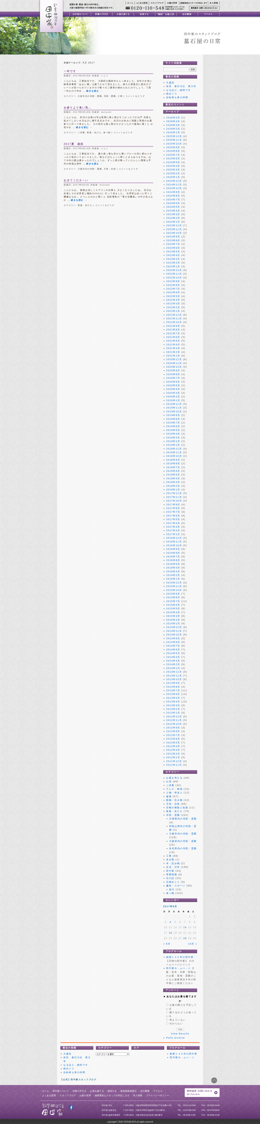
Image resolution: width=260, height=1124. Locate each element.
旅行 (172, 889)
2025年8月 (173, 151)
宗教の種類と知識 (177, 807)
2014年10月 (174, 634)
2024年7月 (173, 199)
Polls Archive (175, 1037)
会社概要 (145, 1091)
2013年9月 (173, 683)
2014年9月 (173, 638)
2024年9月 (173, 192)
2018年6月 (173, 471)
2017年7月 (173, 512)
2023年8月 (173, 240)
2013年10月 (174, 679)
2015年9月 (173, 593)
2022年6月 (173, 292)
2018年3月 (173, 482)
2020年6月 (173, 381)
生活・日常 (173, 867)
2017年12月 (174, 493)
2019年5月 (173, 430)
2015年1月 (173, 623)
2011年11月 (174, 765)
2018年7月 (173, 467)
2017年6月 (173, 515)
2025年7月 (173, 154)
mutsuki (106, 112)
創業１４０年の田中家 (180, 957)
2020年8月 (173, 374)
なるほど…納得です (178, 90)
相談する (112, 1091)
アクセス (157, 1091)
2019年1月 (173, 445)
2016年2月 (173, 575)
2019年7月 (173, 422)
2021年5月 (173, 340)
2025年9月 (173, 147)
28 (185, 938)
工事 (120, 96)
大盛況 (170, 82)
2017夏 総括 (74, 144)
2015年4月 (173, 612)
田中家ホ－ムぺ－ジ (178, 968)
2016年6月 (173, 560)
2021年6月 (173, 337)
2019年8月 (173, 419)
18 (170, 932)
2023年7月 (173, 244)
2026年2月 (173, 128)
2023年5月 (173, 251)
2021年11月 (174, 318)
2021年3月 (173, 348)
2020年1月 (173, 400)
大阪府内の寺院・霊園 (182, 841)
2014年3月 (173, 660)
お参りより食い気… (77, 107)
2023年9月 (173, 236)
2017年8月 (173, 508)
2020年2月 (173, 396)
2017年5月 (173, 519)
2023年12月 (174, 225)
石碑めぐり (173, 882)
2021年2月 (173, 352)
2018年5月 (173, 474)
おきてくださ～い (76, 180)
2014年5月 (173, 653)
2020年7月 (173, 378)
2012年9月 (173, 727)
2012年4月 (173, 746)
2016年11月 (174, 541)
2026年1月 (173, 132)
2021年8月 (173, 329)
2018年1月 (173, 489)
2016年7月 (173, 556)
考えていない (177, 1020)
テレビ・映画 (174, 789)
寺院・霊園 (110, 96)
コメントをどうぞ (135, 96)
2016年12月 (174, 538)
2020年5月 (173, 385)
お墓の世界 (85, 1095)
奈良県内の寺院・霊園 (182, 848)
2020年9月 (173, 370)
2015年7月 (173, 601)
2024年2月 (173, 218)
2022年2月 (173, 307)
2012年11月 (174, 720)
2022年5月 (173, 296)
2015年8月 (173, 597)
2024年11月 (174, 184)
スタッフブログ (68, 1095)
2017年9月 (173, 504)
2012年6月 (173, 738)
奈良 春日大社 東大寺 (182, 86)
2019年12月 (174, 404)
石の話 (170, 878)
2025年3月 (173, 169)
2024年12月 (174, 181)
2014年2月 (173, 664)
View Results (180, 1033)
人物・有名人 (174, 792)
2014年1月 (173, 668)
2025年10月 (174, 143)
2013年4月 (173, 701)
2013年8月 (173, 686)
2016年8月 (173, 553)
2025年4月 (173, 166)
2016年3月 (173, 571)
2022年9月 (173, 281)
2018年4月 (173, 478)
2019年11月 (174, 407)
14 (185, 927)
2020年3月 (173, 393)
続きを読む (94, 91)
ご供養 (81, 132)
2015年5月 (173, 608)
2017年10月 (174, 500)
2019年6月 (173, 426)
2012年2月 (173, 753)
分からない (176, 1023)
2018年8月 (173, 463)
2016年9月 (173, 549)
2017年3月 (173, 526)
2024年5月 (173, 206)
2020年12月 (174, 359)
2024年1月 (173, 221)
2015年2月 (173, 619)
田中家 (170, 870)
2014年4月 (173, 657)
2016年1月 (173, 578)
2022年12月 (174, 270)
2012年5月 (173, 742)
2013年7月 (173, 690)
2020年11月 (174, 363)
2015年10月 (174, 590)
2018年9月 (173, 460)
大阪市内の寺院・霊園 (90, 96)
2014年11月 (174, 631)
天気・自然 (110, 169)
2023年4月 (173, 255)
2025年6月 (173, 158)
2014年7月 (173, 645)
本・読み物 (173, 863)
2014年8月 (173, 642)
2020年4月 (173, 389)
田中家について (61, 1091)
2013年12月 (174, 671)
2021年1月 (173, 355)
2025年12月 (174, 136)
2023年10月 (174, 233)
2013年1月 (173, 712)
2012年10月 (174, 724)
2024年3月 (173, 214)
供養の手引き (79, 1091)
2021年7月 (173, 333)
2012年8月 (173, 731)
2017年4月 (173, 523)
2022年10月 (174, 277)
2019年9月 (173, 415)
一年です (70, 71)
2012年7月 (173, 735)
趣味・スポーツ (175, 885)
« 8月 (167, 943)
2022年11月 (174, 273)
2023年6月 (173, 248)
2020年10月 (174, 366)
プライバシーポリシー (157, 1095)
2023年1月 (173, 266)
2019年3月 (173, 437)
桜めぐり (171, 93)
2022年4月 (173, 300)
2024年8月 (173, 195)
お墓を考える (174, 777)
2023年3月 (173, 259)
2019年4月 (173, 433)
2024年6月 (173, 203)
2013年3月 (173, 705)
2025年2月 (173, 173)
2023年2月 (173, 262)
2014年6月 (173, 649)
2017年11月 (174, 497)
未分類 (170, 859)
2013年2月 (173, 709)
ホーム (45, 1091)
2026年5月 (173, 117)
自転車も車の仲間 (177, 97)
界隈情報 (171, 874)
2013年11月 (174, 675)
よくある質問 (49, 1095)
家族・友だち (94, 132)
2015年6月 (173, 605)
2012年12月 (174, 716)
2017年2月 (173, 530)
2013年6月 (173, 694)
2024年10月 (174, 188)
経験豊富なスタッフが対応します (112, 1095)
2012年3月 (173, 750)
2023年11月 (174, 229)
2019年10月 (174, 411)
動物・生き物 (174, 800)
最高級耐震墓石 (128, 1091)
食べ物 (107, 132)
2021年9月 (173, 326)
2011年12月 (174, 761)
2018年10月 (174, 456)
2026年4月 (173, 121)
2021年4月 (173, 344)
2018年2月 (173, 486)
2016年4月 (173, 567)
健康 (169, 796)
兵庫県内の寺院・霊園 (182, 818)
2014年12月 (174, 627)
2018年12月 (174, 448)
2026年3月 (173, 125)
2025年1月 (173, 177)
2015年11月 (174, 586)
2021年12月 (174, 314)
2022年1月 (173, 311)
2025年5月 (173, 162)
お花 (169, 781)
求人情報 (137, 1095)
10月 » (192, 943)
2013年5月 (173, 698)
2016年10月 (174, 545)
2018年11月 (174, 452)
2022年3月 (173, 303)
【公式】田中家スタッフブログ (78, 1079)
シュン (104, 76)
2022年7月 (173, 288)
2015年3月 (173, 616)
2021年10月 (174, 322)
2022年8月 (173, 285)
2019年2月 (173, 441)
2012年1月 (173, 757)
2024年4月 (173, 210)
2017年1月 (173, 534)
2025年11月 (174, 140)
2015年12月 (174, 582)
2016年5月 (173, 564)
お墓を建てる (97, 1091)
